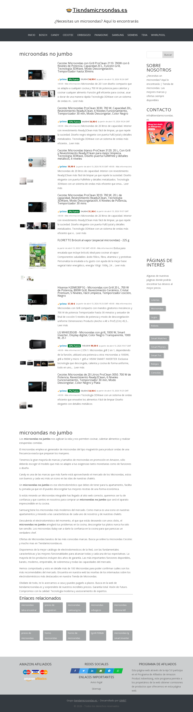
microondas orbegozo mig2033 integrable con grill (98, 608)
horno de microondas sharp (74, 636)
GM (121, 700)
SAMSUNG (118, 35)
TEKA (144, 35)
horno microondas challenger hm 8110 (52, 636)
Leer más (78, 101)
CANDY (55, 35)
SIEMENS (132, 35)
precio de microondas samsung (27, 636)
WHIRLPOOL (158, 35)
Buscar (168, 54)
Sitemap (96, 688)
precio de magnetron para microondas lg (52, 608)
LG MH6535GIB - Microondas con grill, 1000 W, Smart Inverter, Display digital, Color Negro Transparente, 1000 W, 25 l (94, 335)
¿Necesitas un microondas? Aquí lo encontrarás (96, 21)
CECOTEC (68, 35)
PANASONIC (101, 35)
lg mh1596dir (97, 633)
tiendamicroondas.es (85, 700)
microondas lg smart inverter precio (121, 636)
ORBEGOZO (84, 35)
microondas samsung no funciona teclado (74, 608)
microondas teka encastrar (29, 607)
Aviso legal (96, 682)
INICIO (31, 35)
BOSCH (43, 35)
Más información (72, 84)
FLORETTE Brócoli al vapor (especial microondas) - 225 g (93, 240)
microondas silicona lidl (120, 607)
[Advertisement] (81, 421)
